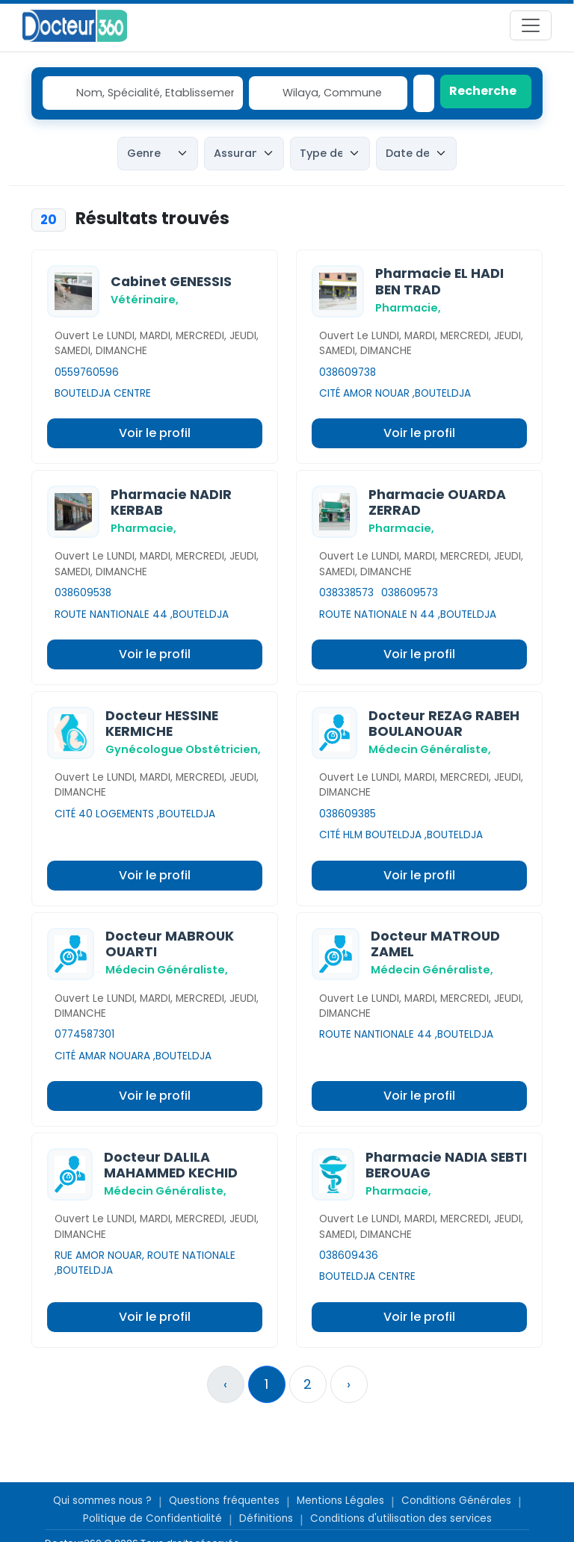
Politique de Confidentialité (152, 1518)
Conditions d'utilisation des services (401, 1518)
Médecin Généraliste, (429, 749)
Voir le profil (155, 433)
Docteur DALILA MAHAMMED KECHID (171, 1165)
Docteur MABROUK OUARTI (169, 944)
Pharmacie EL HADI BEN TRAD (439, 281)
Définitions (266, 1518)
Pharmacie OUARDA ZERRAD (437, 502)
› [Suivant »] (349, 1384)
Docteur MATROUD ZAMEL (435, 944)
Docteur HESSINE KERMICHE (161, 723)
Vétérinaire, (145, 299)
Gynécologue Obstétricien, (183, 749)
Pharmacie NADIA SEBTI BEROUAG (446, 1165)
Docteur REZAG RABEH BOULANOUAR (443, 723)
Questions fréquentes (224, 1500)
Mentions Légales (340, 1500)
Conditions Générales (456, 1500)
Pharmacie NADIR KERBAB (171, 502)
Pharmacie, (408, 307)
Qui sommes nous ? (102, 1500)
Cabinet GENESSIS (171, 282)
